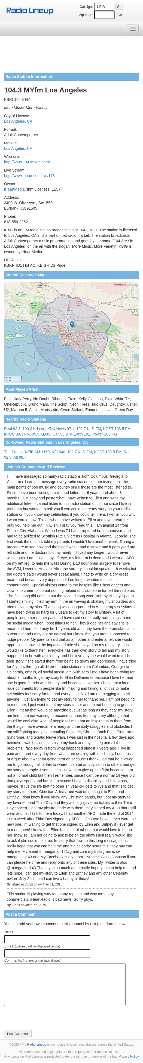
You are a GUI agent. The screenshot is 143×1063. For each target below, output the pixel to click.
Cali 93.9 (60, 434)
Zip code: (86, 15)
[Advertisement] (71, 56)
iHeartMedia (14, 189)
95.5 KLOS (41, 434)
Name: (9, 932)
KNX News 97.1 (60, 429)
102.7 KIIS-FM (88, 429)
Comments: (32, 960)
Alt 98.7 (19, 457)
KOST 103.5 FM (116, 429)
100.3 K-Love (34, 429)
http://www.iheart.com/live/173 (29, 175)
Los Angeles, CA (18, 121)
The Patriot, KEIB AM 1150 (27, 452)
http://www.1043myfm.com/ (27, 162)
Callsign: (86, 7)
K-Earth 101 (80, 434)
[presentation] (45, 1017)
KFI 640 (58, 452)
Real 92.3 (12, 429)
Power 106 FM (104, 434)
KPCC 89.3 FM (17, 434)
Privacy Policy (129, 1056)
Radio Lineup (36, 1044)
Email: (32, 946)
